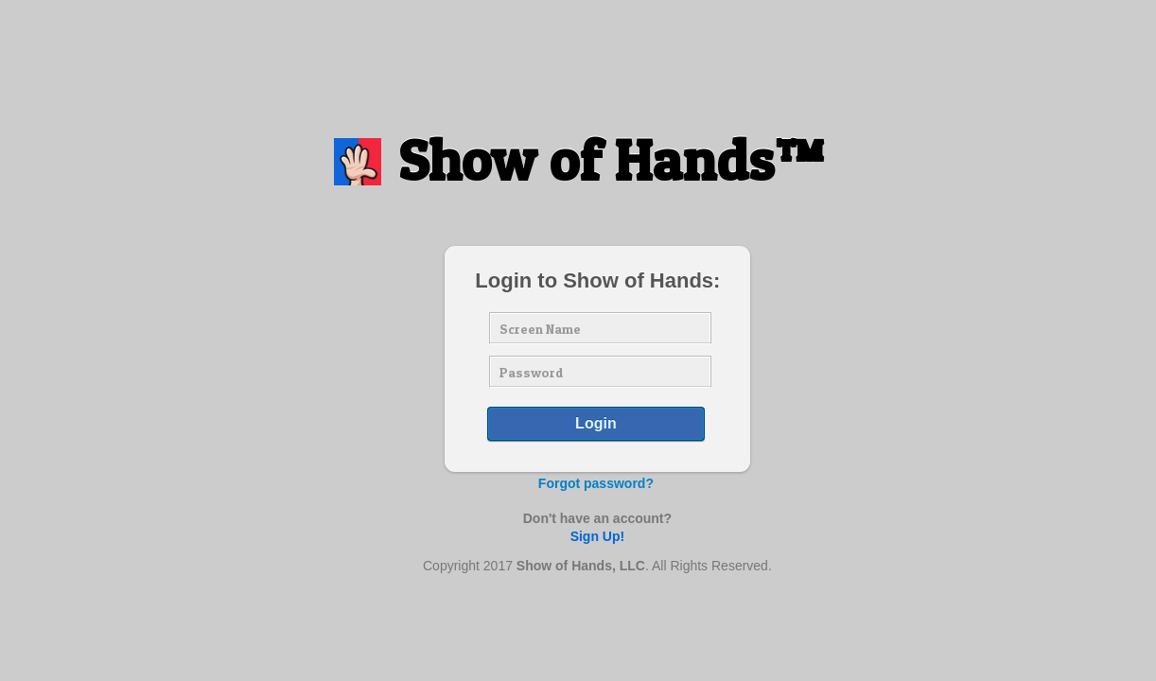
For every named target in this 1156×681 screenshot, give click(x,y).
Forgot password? (596, 483)
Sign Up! (597, 536)
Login (596, 423)
